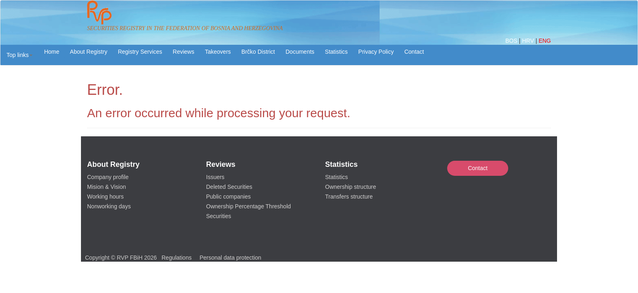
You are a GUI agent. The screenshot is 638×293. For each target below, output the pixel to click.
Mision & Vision (106, 187)
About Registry (88, 51)
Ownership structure (350, 187)
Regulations (177, 257)
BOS (512, 40)
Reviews (183, 51)
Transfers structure (349, 196)
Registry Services (140, 51)
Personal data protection (230, 257)
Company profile (108, 177)
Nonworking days (109, 206)
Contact (477, 168)
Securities (218, 216)
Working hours (105, 196)
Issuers (215, 177)
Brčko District (258, 51)
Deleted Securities (229, 187)
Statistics (336, 51)
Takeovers (218, 51)
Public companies (228, 196)
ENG (545, 40)
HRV (528, 40)
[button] (19, 55)
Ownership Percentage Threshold (248, 206)
